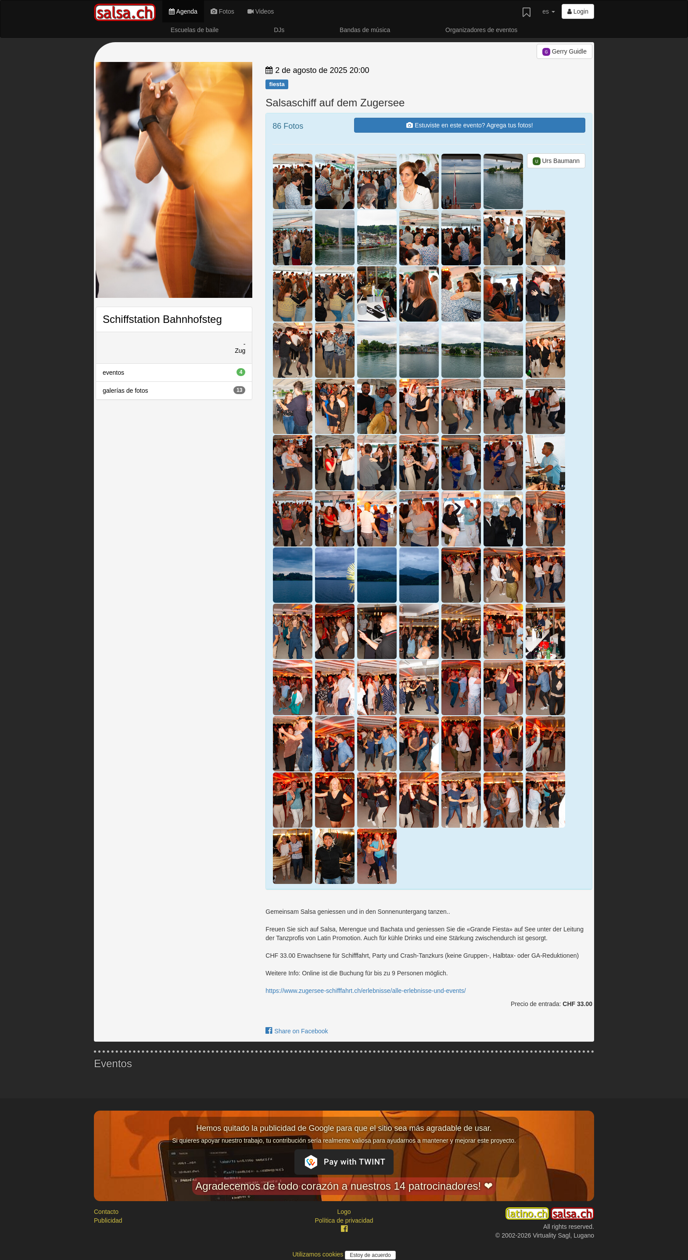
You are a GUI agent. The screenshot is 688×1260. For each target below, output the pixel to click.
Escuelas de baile (195, 29)
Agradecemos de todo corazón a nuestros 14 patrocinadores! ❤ (344, 1186)
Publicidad (108, 1220)
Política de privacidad (344, 1220)
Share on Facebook (296, 1031)
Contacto (106, 1211)
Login (577, 11)
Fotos (222, 11)
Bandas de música (365, 29)
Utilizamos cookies (318, 1254)
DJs (279, 29)
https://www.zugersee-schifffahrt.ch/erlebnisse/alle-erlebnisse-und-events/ (365, 990)
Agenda (183, 11)
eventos (174, 372)
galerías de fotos (174, 390)
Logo (344, 1211)
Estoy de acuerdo (370, 1255)
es (548, 11)
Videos (260, 11)
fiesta (276, 84)
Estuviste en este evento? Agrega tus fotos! (469, 125)
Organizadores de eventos (481, 29)
